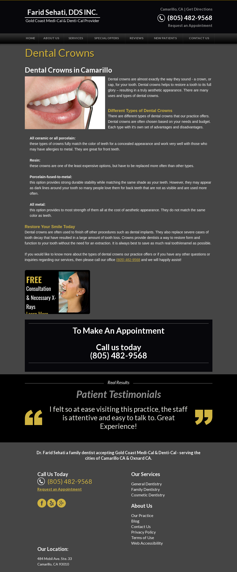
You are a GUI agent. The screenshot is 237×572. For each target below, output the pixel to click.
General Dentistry (146, 483)
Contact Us (199, 38)
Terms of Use (142, 537)
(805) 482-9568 (190, 17)
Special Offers (106, 38)
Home (30, 38)
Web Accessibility (147, 543)
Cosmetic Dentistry (148, 494)
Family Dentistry (145, 489)
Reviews (136, 38)
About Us (51, 38)
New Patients (165, 38)
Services (75, 38)
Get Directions (199, 9)
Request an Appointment (190, 25)
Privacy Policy (143, 532)
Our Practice (142, 515)
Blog (135, 520)
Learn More (37, 314)
